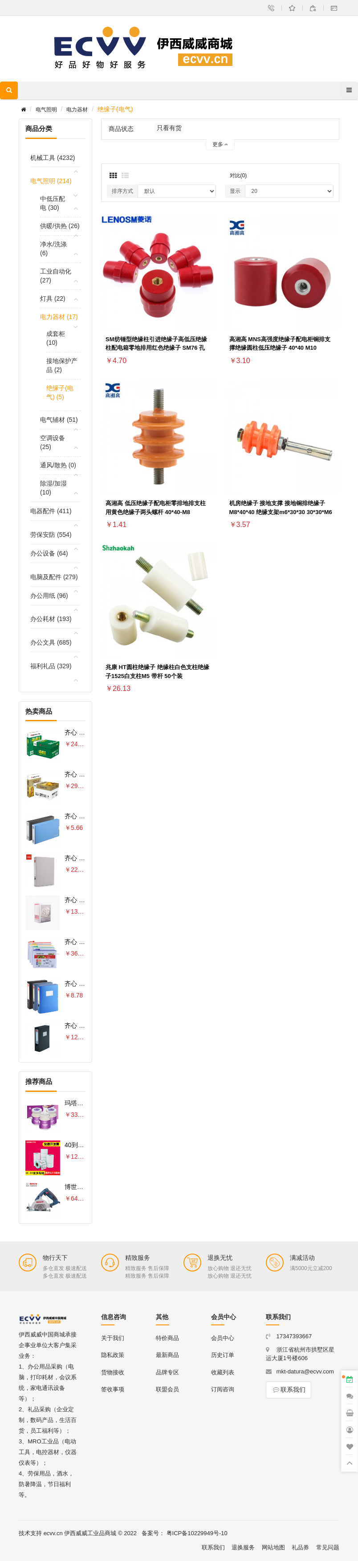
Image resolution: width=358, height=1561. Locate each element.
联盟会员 (167, 1389)
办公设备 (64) (49, 553)
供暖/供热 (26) (60, 225)
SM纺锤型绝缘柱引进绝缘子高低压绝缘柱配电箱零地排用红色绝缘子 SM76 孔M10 (156, 348)
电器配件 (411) (51, 511)
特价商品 (167, 1338)
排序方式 (122, 191)
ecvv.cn (53, 1533)
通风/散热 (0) (58, 465)
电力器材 (77, 109)
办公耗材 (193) (51, 618)
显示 (235, 191)
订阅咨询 (222, 1389)
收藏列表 (222, 1372)
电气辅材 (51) (59, 419)
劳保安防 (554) (51, 534)
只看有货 (169, 127)
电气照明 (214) (51, 180)
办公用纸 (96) (49, 595)
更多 (220, 144)
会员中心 (222, 1338)
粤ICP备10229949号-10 (197, 1533)
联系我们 (288, 1389)
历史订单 (222, 1355)
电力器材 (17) (59, 316)
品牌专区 (167, 1372)
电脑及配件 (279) (54, 576)
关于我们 (112, 1338)
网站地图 (273, 1547)
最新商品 (167, 1355)
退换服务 (243, 1547)
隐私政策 (112, 1355)
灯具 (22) (52, 298)
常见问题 (327, 1547)
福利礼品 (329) (51, 666)
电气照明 (46, 109)
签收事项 (112, 1389)
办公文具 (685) (51, 642)
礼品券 (300, 1547)
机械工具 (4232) (52, 157)
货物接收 (112, 1372)
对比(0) (238, 175)
